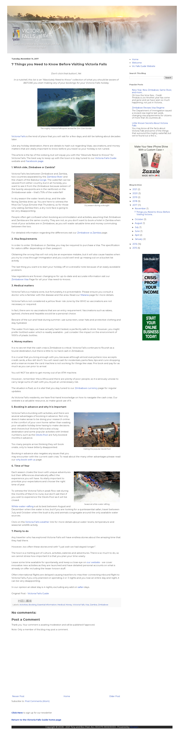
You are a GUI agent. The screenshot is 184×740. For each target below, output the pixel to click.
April (137, 235)
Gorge (42, 180)
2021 (135, 189)
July (137, 227)
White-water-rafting (22, 506)
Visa (87, 605)
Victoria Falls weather (37, 522)
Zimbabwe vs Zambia (89, 232)
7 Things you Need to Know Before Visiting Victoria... (152, 213)
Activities (24, 605)
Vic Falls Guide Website (143, 66)
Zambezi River (55, 176)
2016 (135, 244)
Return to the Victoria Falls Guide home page (36, 720)
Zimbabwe (103, 605)
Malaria (84, 295)
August (139, 223)
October (139, 219)
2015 (135, 248)
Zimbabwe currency (86, 388)
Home (67, 696)
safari (81, 587)
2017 (135, 205)
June (137, 231)
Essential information (47, 605)
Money (69, 605)
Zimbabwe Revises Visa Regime (148, 107)
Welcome (137, 62)
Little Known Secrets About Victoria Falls (150, 124)
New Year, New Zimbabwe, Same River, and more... (152, 91)
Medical (61, 605)
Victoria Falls (19, 136)
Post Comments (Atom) (37, 701)
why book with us (25, 459)
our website (93, 562)
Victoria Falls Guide (105, 158)
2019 (135, 197)
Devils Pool (42, 434)
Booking (33, 605)
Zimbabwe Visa (20, 279)
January (139, 239)
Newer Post (18, 696)
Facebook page (34, 161)
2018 (135, 201)
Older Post (114, 696)
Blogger (134, 727)
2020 (135, 193)
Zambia (93, 605)
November (140, 208)
